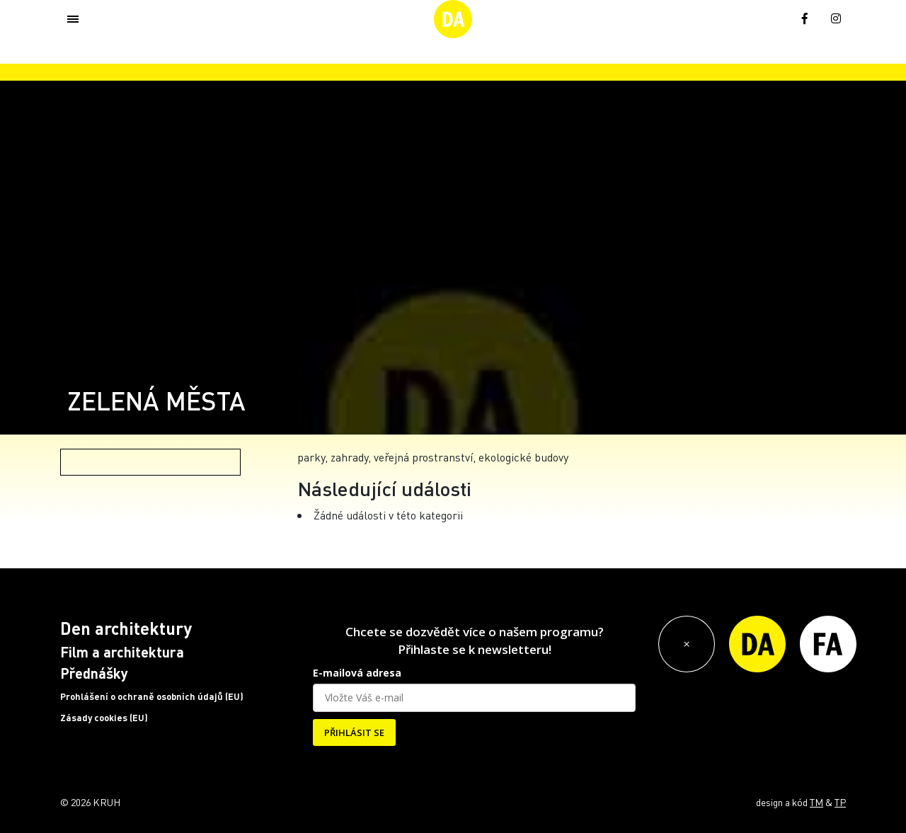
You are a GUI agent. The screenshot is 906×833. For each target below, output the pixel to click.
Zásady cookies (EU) (104, 717)
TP (840, 801)
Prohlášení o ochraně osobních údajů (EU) (151, 696)
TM (816, 801)
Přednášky (94, 673)
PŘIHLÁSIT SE (354, 732)
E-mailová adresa (357, 672)
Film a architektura (122, 652)
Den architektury (126, 628)
